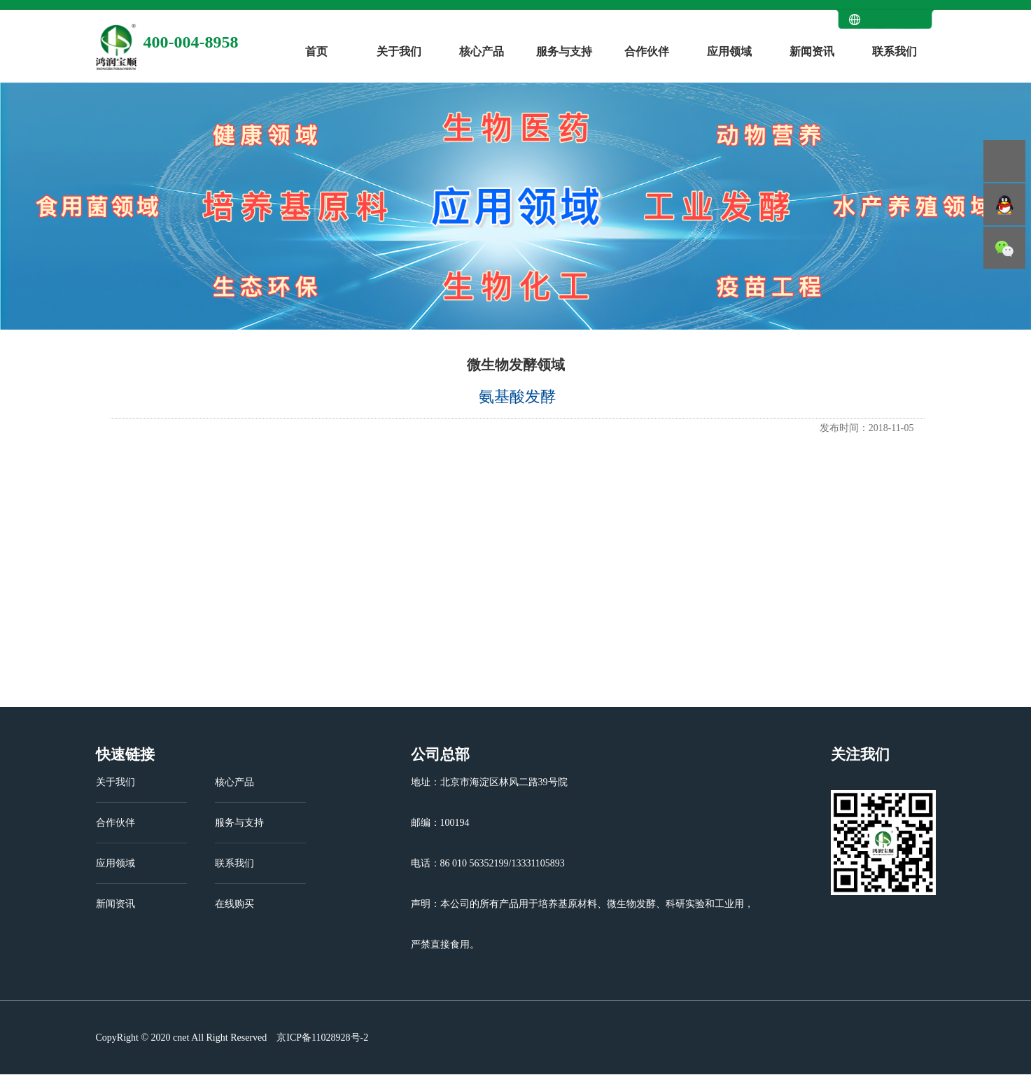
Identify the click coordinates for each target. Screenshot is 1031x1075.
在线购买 (234, 904)
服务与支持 (564, 51)
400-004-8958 (191, 42)
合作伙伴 (646, 51)
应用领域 (729, 51)
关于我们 (399, 51)
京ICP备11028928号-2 (321, 1037)
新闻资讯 (812, 51)
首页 (316, 51)
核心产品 (481, 51)
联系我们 (894, 51)
